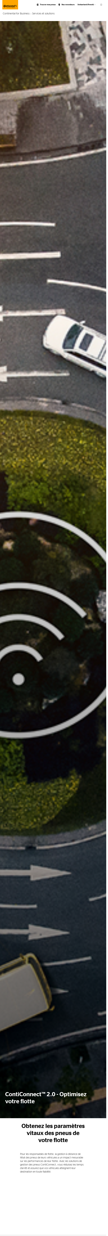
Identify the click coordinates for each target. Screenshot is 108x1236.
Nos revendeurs (68, 5)
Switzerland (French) (86, 5)
